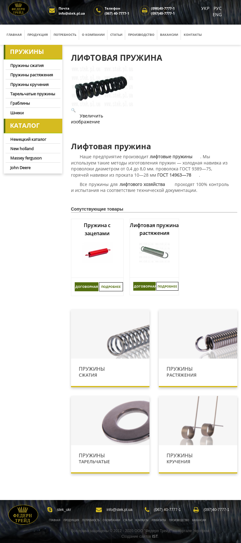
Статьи (116, 34)
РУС (218, 8)
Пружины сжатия (27, 65)
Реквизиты (159, 520)
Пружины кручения (29, 84)
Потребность (65, 34)
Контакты (193, 34)
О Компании (111, 520)
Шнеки (17, 113)
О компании (93, 34)
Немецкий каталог (28, 139)
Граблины (20, 103)
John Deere (20, 167)
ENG (217, 14)
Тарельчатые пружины (32, 94)
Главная (14, 34)
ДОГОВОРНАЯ (86, 286)
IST (154, 536)
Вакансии (169, 34)
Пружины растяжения (31, 75)
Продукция (37, 34)
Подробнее (111, 286)
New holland (22, 148)
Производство (141, 34)
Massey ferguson (26, 158)
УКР (205, 8)
